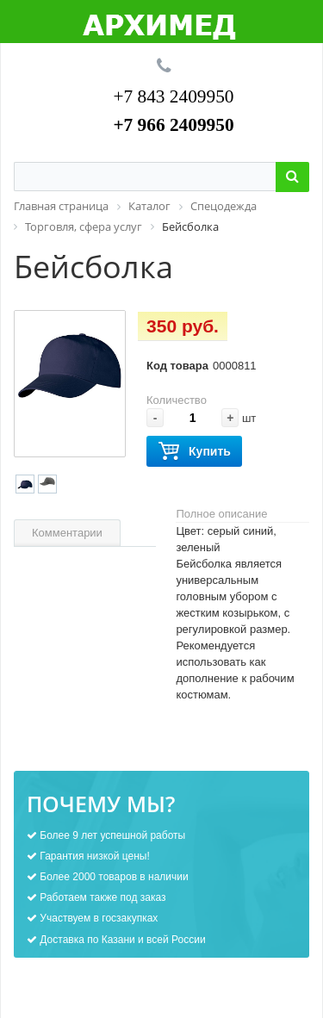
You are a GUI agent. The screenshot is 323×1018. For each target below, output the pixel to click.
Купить (194, 452)
